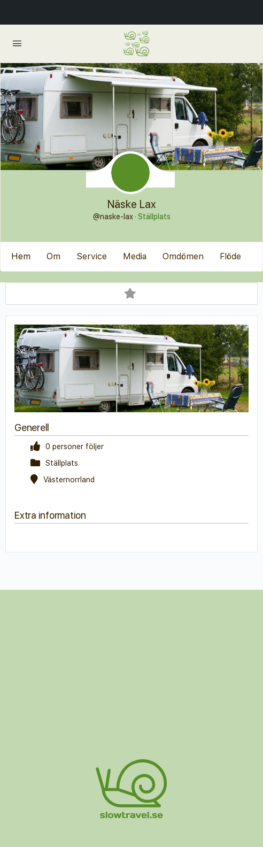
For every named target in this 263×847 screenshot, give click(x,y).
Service (91, 256)
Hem (20, 256)
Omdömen (183, 256)
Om (53, 256)
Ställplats (154, 216)
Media (134, 256)
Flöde (230, 256)
